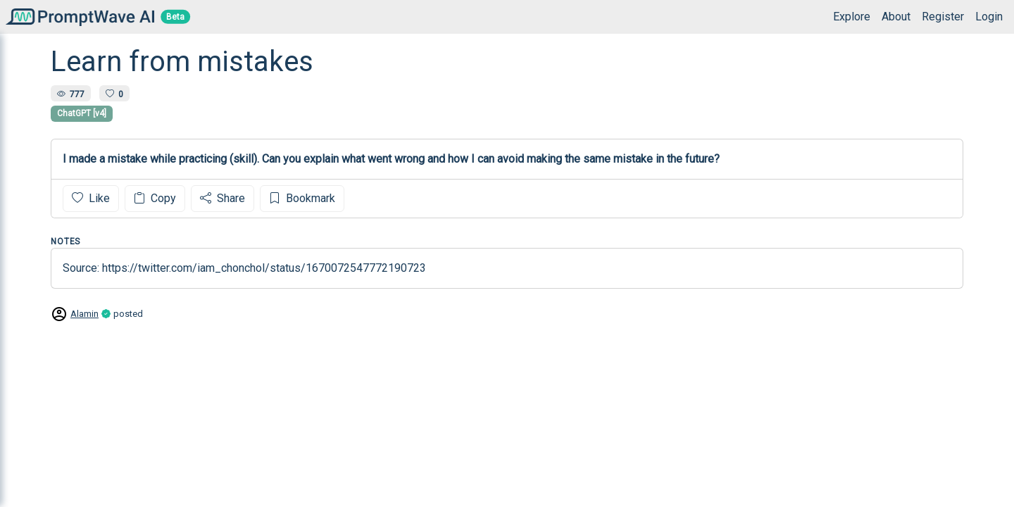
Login (989, 16)
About (896, 16)
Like (91, 198)
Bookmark (302, 198)
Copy (155, 198)
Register (943, 16)
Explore (851, 16)
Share (222, 198)
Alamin (84, 313)
